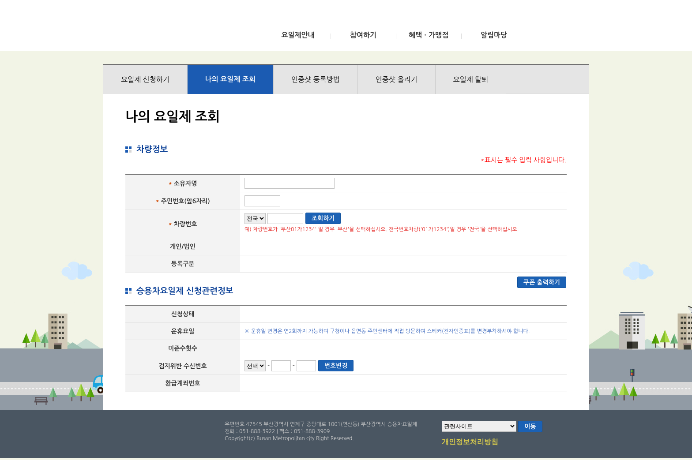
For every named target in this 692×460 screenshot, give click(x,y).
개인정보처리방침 (470, 442)
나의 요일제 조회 (230, 79)
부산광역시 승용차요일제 (169, 27)
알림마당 (494, 35)
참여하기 (363, 35)
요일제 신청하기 (145, 79)
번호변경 (336, 366)
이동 (530, 426)
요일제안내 (297, 35)
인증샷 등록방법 (315, 79)
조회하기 (323, 218)
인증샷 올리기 (396, 79)
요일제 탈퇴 (471, 79)
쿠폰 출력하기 (541, 282)
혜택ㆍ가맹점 (428, 35)
